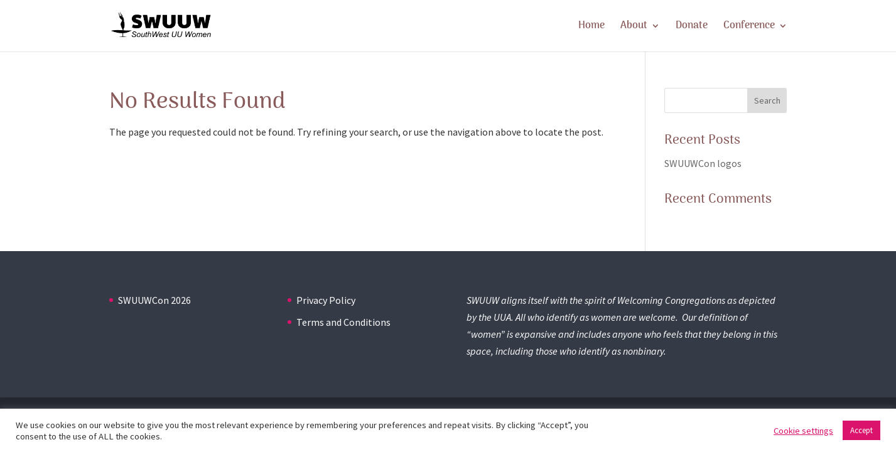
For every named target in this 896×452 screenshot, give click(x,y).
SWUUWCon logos (703, 163)
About (633, 27)
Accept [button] (861, 430)
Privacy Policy (325, 300)
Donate (692, 27)
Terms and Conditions (343, 322)
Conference (749, 27)
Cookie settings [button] (803, 430)
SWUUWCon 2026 (154, 300)
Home (591, 27)
